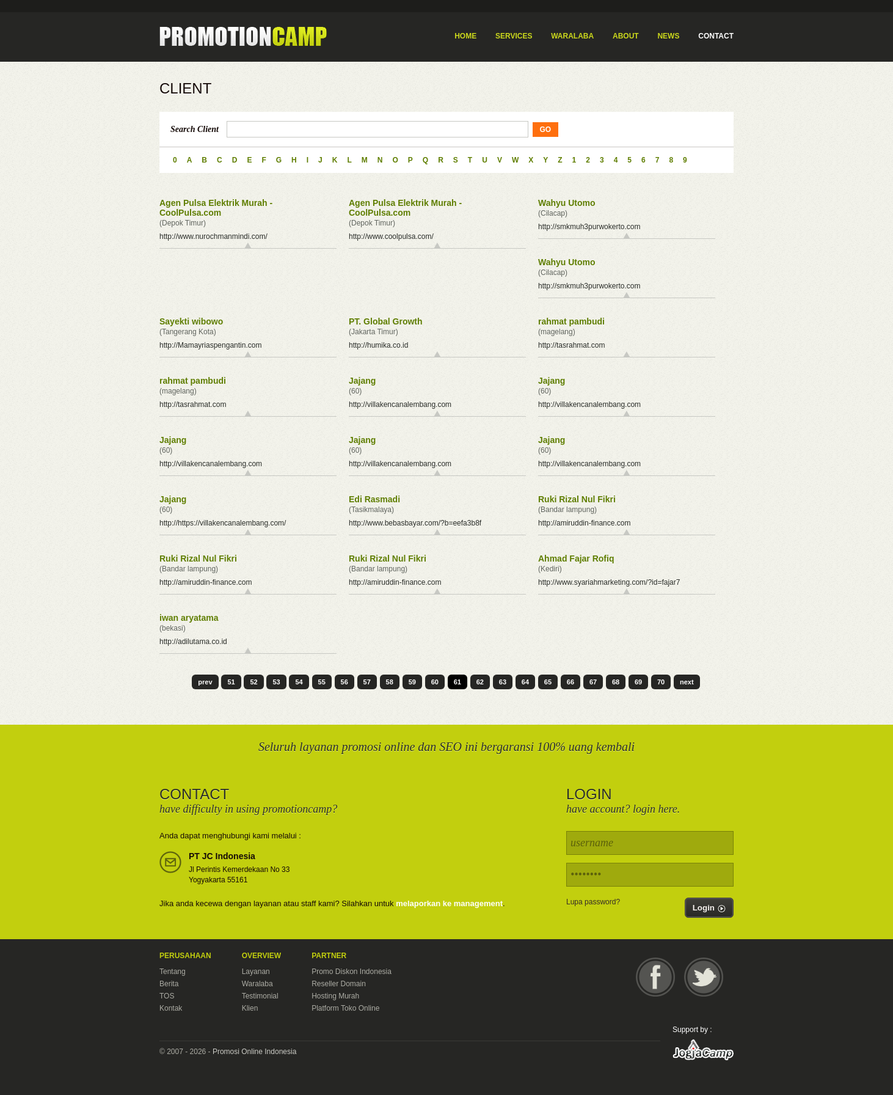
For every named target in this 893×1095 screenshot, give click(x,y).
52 (253, 682)
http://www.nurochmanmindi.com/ (213, 236)
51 (231, 682)
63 (502, 682)
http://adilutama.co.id (193, 641)
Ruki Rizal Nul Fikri (577, 499)
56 (344, 682)
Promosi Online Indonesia (254, 1051)
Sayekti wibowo (191, 321)
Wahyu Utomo (567, 203)
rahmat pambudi (571, 321)
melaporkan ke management (449, 903)
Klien (250, 1008)
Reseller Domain (339, 984)
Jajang (362, 381)
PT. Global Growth (386, 321)
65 (548, 682)
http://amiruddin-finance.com (584, 523)
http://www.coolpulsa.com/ (391, 236)
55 (322, 682)
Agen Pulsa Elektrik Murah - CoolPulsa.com (215, 208)
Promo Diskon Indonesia (352, 971)
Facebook (655, 977)
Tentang (172, 971)
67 (593, 682)
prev (205, 682)
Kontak (170, 1008)
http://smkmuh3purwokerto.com (589, 226)
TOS (166, 996)
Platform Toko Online (345, 1008)
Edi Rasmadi (374, 499)
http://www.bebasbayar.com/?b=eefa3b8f (415, 523)
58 (389, 682)
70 (661, 682)
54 (298, 682)
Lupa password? (593, 902)
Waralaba (257, 984)
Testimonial (260, 996)
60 (435, 682)
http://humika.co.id (378, 345)
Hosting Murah (335, 996)
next (687, 682)
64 (525, 682)
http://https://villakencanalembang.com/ (222, 523)
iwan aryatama (189, 618)
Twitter (703, 977)
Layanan (256, 971)
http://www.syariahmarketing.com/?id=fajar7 (609, 582)
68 (615, 682)
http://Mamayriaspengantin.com (210, 345)
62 (480, 682)
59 (412, 682)
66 (570, 682)
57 (367, 682)
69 (638, 682)
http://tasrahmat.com (571, 345)
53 (276, 682)
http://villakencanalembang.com (400, 404)
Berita (168, 984)
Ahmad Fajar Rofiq (576, 558)
